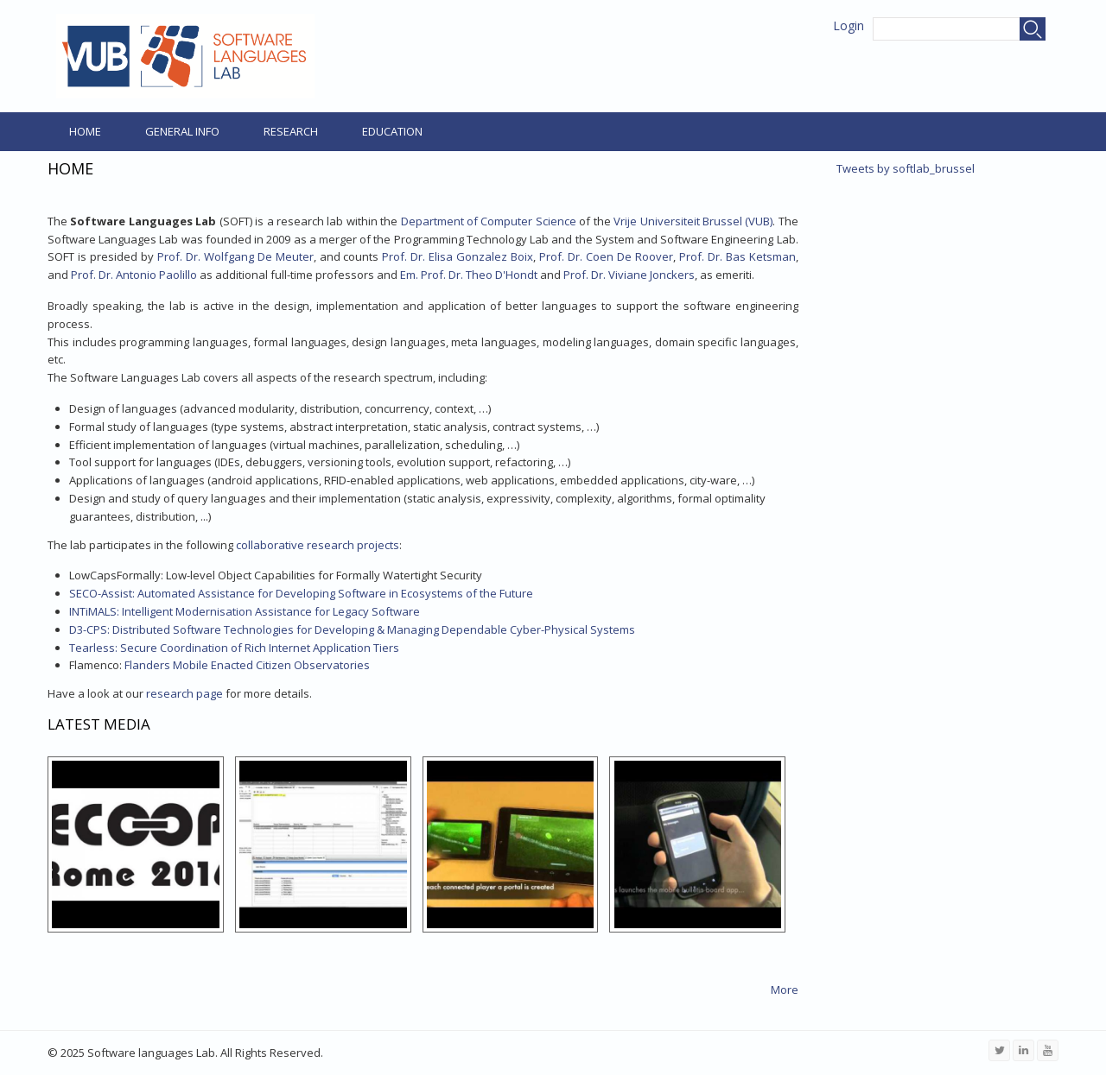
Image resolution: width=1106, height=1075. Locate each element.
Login (848, 25)
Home (85, 131)
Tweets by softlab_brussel (905, 168)
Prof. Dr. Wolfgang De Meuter (235, 256)
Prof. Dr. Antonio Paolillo (134, 274)
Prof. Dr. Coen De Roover (606, 256)
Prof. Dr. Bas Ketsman (737, 256)
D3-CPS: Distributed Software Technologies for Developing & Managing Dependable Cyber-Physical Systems (352, 629)
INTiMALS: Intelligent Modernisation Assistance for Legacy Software (244, 611)
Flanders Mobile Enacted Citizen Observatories (219, 665)
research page (184, 693)
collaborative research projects (317, 545)
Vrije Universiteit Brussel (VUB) (692, 221)
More (784, 989)
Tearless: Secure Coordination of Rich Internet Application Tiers (234, 647)
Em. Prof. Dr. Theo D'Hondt (468, 274)
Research (291, 131)
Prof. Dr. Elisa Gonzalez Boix (457, 256)
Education (392, 131)
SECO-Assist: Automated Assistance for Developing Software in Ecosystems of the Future (301, 593)
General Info (182, 131)
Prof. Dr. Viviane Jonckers (629, 274)
